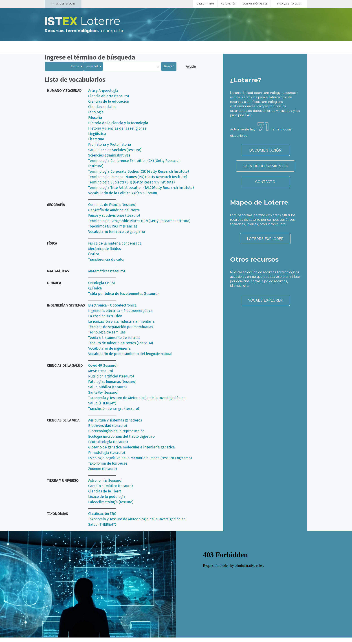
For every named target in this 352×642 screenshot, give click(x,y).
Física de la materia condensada (115, 243)
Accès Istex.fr (63, 3)
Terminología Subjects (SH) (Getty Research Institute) (131, 182)
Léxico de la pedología (106, 496)
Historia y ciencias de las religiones (117, 128)
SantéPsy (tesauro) (103, 392)
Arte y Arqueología (103, 90)
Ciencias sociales (102, 107)
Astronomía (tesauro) (105, 480)
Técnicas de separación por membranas (120, 327)
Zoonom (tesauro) (102, 469)
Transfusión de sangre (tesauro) (113, 408)
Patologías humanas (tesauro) (112, 381)
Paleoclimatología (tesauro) (110, 502)
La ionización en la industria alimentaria (121, 321)
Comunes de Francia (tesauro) (112, 205)
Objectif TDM (205, 3)
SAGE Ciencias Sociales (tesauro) (114, 150)
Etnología (96, 112)
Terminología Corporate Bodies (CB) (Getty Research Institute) (138, 171)
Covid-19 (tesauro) (102, 365)
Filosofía (95, 117)
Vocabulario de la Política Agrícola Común (122, 193)
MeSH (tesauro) (100, 371)
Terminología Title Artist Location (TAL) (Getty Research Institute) (141, 187)
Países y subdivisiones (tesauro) (114, 215)
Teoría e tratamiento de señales (114, 337)
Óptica (93, 254)
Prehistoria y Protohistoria (109, 144)
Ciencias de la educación (108, 101)
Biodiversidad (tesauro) (107, 426)
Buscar (169, 66)
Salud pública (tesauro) (107, 387)
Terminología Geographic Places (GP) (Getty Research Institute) (139, 221)
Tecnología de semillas (106, 332)
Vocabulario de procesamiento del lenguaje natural (130, 354)
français (283, 3)
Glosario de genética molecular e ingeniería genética (131, 447)
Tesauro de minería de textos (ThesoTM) (120, 343)
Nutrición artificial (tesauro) (111, 376)
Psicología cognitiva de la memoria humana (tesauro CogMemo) (140, 458)
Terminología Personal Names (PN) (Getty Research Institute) (137, 177)
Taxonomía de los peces (107, 463)
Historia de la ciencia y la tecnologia (118, 123)
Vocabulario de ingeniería (109, 348)
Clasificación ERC (102, 514)
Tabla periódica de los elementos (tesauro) (123, 293)
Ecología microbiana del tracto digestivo (121, 436)
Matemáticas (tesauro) (106, 271)
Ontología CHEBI (101, 283)
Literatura (96, 139)
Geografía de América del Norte (114, 210)
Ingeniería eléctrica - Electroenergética (120, 311)
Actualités (228, 3)
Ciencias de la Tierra (104, 491)
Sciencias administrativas (109, 155)
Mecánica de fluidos (104, 249)
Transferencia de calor (106, 259)
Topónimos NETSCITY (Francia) (112, 226)
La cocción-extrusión (105, 316)
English (296, 3)
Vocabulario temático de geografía (116, 231)
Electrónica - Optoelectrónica (112, 305)
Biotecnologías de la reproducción (116, 431)
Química (95, 288)
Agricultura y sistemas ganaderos (115, 420)
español (92, 66)
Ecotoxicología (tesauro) (108, 442)
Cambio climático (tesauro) (110, 486)
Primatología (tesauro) (106, 452)
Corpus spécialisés (254, 3)
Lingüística (97, 134)
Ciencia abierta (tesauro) (108, 96)
